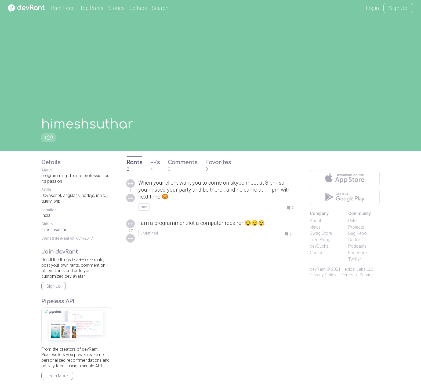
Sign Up (398, 8)
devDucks (319, 246)
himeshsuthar (53, 229)
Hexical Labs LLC (357, 269)
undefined (149, 233)
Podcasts (357, 246)
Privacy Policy (323, 274)
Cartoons (357, 239)
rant (143, 207)
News (315, 227)
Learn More (57, 375)
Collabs (138, 8)
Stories (116, 8)
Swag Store (321, 233)
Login (372, 8)
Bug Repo (357, 233)
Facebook (358, 252)
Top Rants (91, 8)
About (315, 220)
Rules (353, 220)
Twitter (354, 259)
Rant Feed (63, 8)
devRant (317, 269)
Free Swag (320, 239)
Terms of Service (358, 274)
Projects (356, 227)
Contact (317, 252)
